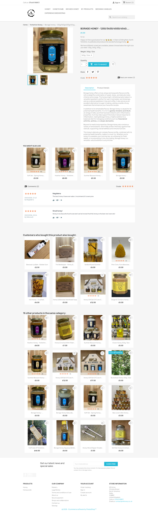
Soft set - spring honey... (36, 175)
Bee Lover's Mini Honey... (121, 413)
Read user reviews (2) (126, 77)
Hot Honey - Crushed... (37, 300)
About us (55, 495)
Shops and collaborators (60, 500)
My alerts (84, 495)
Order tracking (86, 487)
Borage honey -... (122, 175)
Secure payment (57, 498)
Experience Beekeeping (55, 13)
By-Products (87, 9)
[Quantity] (83, 64)
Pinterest (98, 72)
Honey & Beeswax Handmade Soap (65, 300)
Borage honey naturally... (65, 413)
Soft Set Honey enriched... (121, 448)
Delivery (54, 487)
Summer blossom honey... (93, 343)
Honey (47, 9)
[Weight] (87, 55)
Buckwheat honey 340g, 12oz (121, 378)
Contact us (56, 503)
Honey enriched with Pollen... (65, 343)
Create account (86, 493)
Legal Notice (56, 490)
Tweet (93, 72)
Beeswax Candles (104, 9)
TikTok (34, 475)
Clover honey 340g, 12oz (120, 343)
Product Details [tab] (103, 88)
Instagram (30, 475)
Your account (87, 484)
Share (88, 72)
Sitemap (54, 506)
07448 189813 (34, 2)
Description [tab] (89, 88)
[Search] (121, 17)
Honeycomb (58, 9)
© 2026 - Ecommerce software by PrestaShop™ (79, 509)
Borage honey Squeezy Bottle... (65, 448)
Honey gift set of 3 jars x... (93, 300)
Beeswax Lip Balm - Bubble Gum (37, 265)
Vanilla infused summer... (93, 265)
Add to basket (98, 64)
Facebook (25, 475)
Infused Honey (72, 9)
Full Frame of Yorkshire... (37, 448)
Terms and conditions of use (61, 493)
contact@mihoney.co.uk (123, 501)
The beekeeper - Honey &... (65, 265)
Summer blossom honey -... (93, 175)
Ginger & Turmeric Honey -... (121, 300)
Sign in (83, 490)
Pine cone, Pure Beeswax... (120, 265)
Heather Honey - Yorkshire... (64, 175)
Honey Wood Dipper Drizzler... (93, 448)
